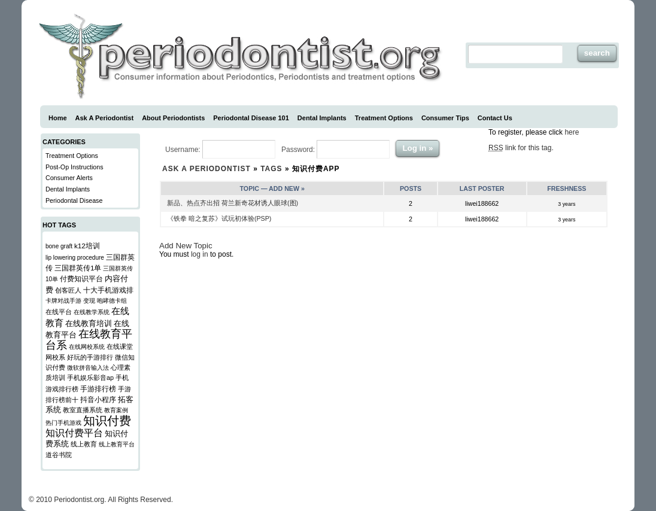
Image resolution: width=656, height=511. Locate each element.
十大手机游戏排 (108, 290)
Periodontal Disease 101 (251, 117)
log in (199, 254)
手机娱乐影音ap (90, 377)
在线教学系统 (92, 312)
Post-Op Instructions (74, 167)
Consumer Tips (445, 117)
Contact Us (495, 117)
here (571, 132)
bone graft (58, 246)
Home (57, 117)
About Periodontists (173, 117)
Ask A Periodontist (104, 117)
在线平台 (58, 311)
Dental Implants (322, 117)
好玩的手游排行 (90, 357)
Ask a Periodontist (206, 169)
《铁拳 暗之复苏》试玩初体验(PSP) (219, 218)
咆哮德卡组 (112, 300)
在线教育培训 (88, 324)
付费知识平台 (81, 278)
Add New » (287, 188)
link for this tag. (521, 148)
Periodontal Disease (73, 200)
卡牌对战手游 (63, 300)
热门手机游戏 (63, 422)
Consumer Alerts (69, 177)
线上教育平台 (117, 444)
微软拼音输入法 (88, 367)
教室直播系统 (82, 409)
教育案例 (116, 410)
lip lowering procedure (74, 257)
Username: (220, 149)
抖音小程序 (98, 399)
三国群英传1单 (78, 268)
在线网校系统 (87, 346)
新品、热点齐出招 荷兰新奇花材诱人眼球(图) (232, 202)
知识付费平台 (74, 433)
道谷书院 (58, 454)
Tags (271, 169)
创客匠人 (68, 290)
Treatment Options (384, 117)
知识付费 (107, 420)
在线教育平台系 (88, 339)
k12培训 (87, 246)
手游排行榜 (98, 389)
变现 (89, 300)
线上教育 (84, 444)
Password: (335, 149)
